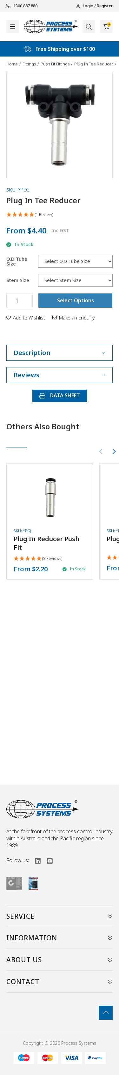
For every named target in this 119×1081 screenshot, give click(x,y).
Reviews (59, 375)
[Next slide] (114, 451)
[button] (25, 317)
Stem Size (17, 280)
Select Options (75, 300)
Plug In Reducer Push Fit (46, 543)
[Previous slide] (101, 451)
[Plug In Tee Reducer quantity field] (19, 300)
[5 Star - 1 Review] (59, 215)
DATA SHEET (59, 395)
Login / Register (94, 6)
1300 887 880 (21, 6)
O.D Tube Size (16, 261)
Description (59, 352)
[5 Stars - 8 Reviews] (38, 559)
